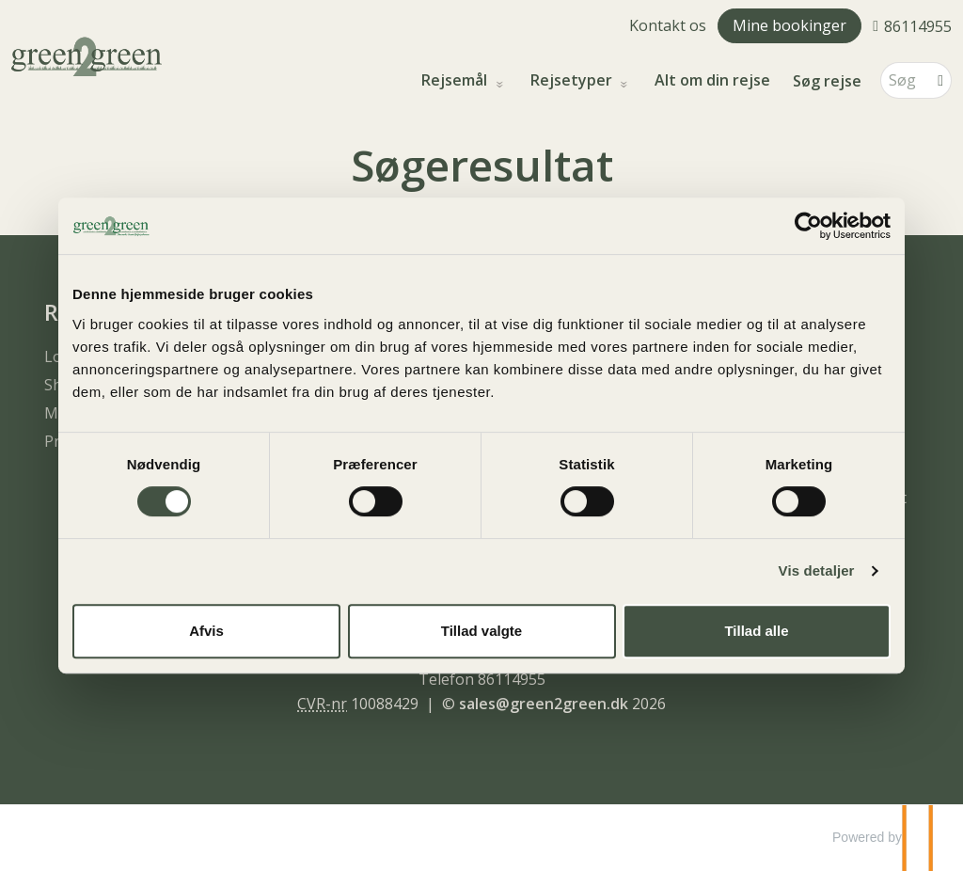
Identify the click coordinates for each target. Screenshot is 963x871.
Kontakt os (667, 25)
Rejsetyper (573, 80)
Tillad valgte (481, 631)
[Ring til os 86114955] (912, 25)
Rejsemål (456, 80)
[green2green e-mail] (543, 703)
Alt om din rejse (712, 80)
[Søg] (902, 80)
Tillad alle (756, 631)
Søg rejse (827, 81)
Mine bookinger (789, 25)
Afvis (206, 631)
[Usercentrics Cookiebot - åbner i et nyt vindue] (808, 226)
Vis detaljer (817, 570)
